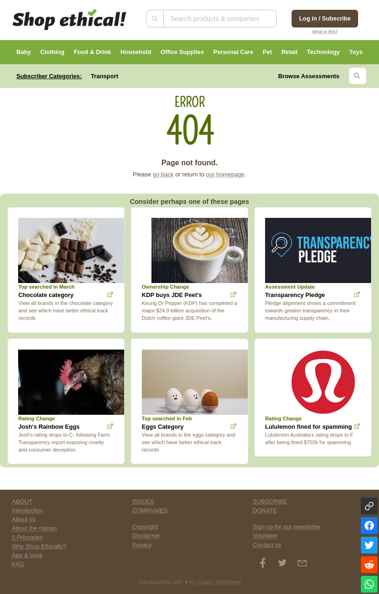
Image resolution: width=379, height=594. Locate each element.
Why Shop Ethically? (39, 546)
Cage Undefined (219, 582)
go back (163, 174)
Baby (23, 51)
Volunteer (265, 535)
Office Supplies (182, 51)
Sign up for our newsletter (286, 526)
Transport (104, 76)
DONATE (265, 510)
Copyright (145, 526)
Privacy (142, 544)
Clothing (52, 51)
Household (135, 51)
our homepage (225, 174)
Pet (267, 51)
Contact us (267, 544)
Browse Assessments (308, 76)
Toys (356, 51)
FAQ (18, 563)
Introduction (27, 510)
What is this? (325, 31)
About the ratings (34, 528)
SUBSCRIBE (270, 501)
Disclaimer (146, 535)
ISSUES (143, 501)
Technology (323, 51)
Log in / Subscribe (325, 18)
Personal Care (233, 51)
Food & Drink (92, 51)
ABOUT (22, 501)
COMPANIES (150, 510)
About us (24, 519)
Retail (289, 51)
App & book (27, 555)
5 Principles (27, 537)
